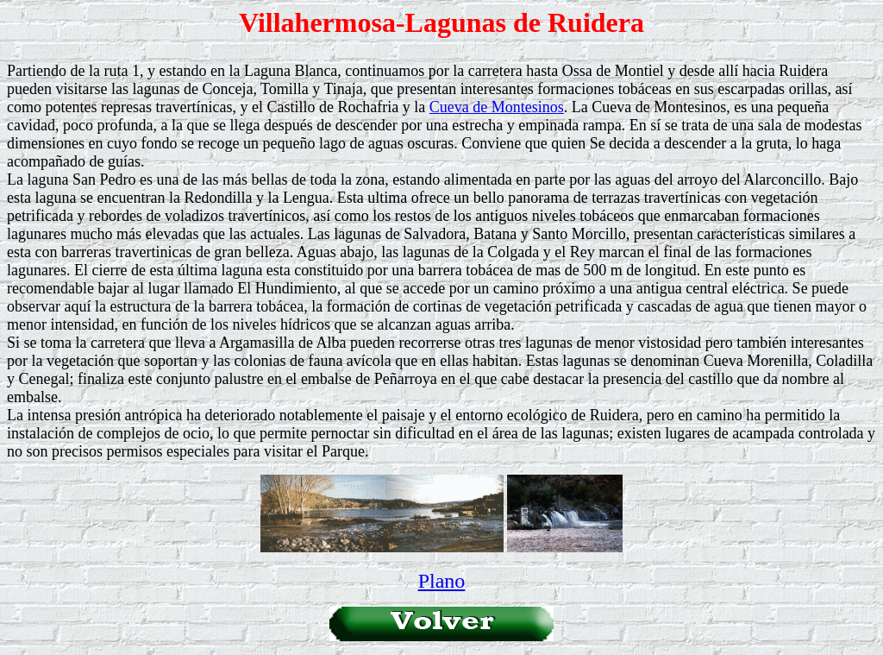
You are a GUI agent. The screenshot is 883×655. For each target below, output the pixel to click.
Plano (442, 581)
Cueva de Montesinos (496, 107)
